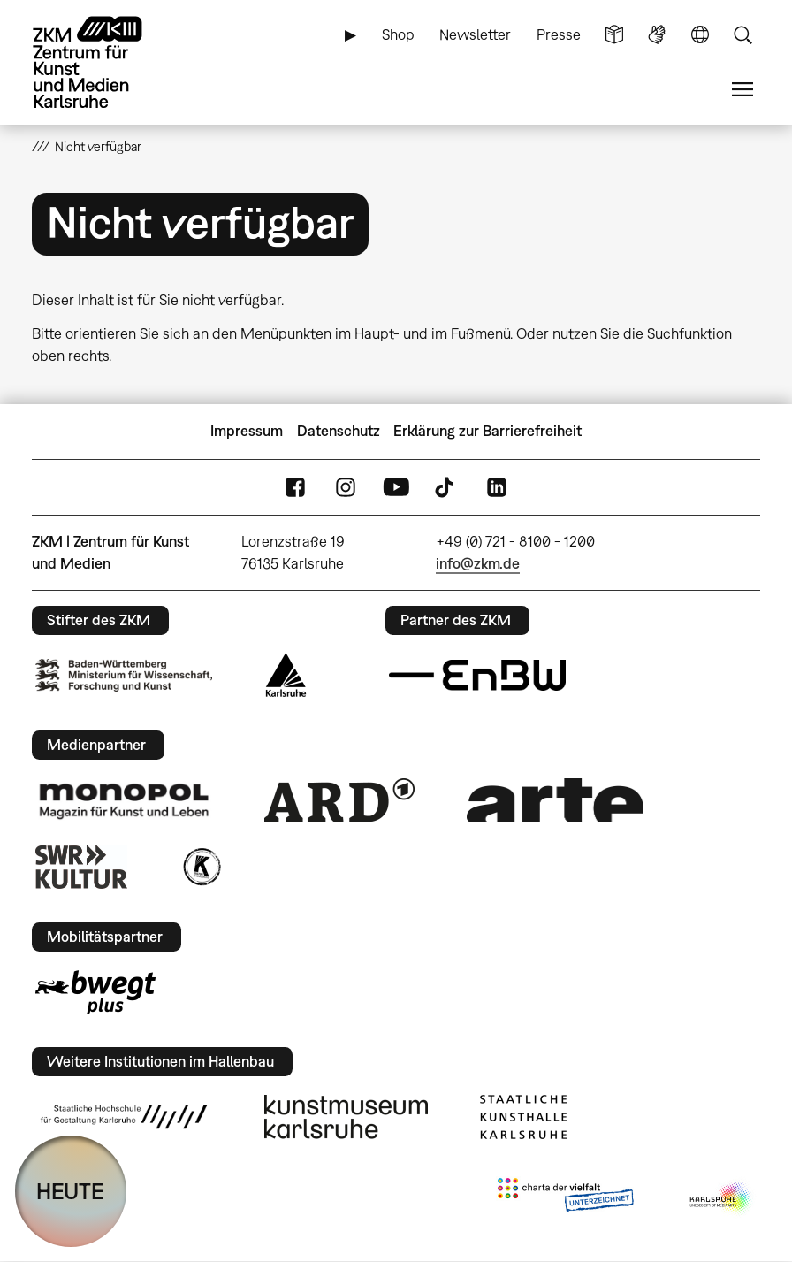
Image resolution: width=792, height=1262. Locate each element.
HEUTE (70, 1191)
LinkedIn (496, 487)
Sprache (700, 35)
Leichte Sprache (614, 35)
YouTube (396, 487)
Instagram (345, 487)
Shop (398, 34)
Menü (742, 90)
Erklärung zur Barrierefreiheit (487, 431)
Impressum (246, 431)
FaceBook (295, 487)
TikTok (446, 487)
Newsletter (475, 34)
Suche (742, 35)
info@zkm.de (478, 563)
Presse (559, 34)
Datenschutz (338, 431)
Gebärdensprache (656, 35)
